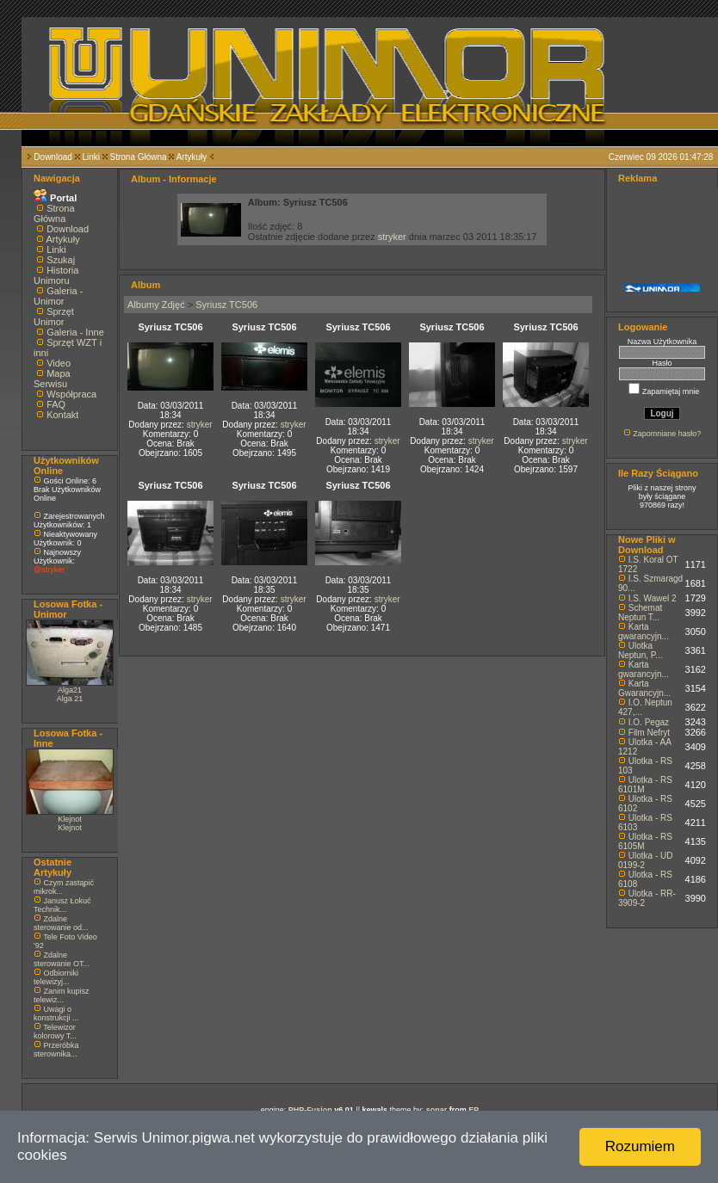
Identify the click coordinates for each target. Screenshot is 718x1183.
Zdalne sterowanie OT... (62, 959)
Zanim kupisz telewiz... (62, 995)
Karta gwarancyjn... (643, 631)
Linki (91, 157)
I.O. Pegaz (648, 722)
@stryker (49, 569)
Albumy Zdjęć (156, 304)
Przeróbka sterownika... (56, 1049)
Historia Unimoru (56, 275)
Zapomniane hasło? (667, 433)
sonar (437, 1110)
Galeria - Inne (75, 332)
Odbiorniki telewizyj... (56, 977)
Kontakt (62, 415)
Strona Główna (138, 157)
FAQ (55, 404)
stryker (392, 236)
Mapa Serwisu (52, 378)
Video (58, 363)
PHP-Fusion (310, 1110)
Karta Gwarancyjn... (644, 688)
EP (473, 1110)
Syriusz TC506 (226, 304)
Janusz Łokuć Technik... (62, 905)
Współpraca (71, 394)
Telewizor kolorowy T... (55, 1031)
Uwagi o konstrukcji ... (56, 1013)
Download (52, 157)
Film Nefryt (649, 732)
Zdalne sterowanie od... (61, 923)
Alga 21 (70, 698)
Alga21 (70, 690)
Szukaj (60, 260)
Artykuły (191, 157)
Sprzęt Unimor (54, 316)
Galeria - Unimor (58, 296)
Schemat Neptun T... (640, 612)
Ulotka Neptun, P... (640, 650)
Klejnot (70, 819)
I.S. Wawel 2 (652, 598)
